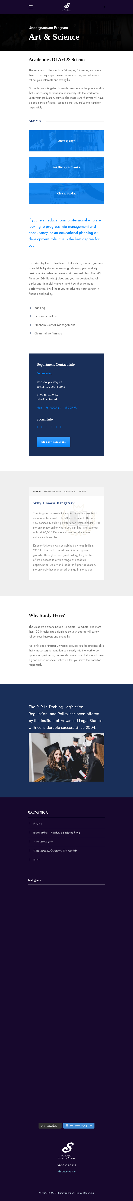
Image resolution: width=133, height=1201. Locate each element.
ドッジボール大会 (43, 841)
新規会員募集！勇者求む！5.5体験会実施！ (57, 832)
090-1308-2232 (66, 1165)
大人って (38, 823)
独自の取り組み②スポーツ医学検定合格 (55, 850)
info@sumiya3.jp (67, 1171)
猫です (36, 859)
